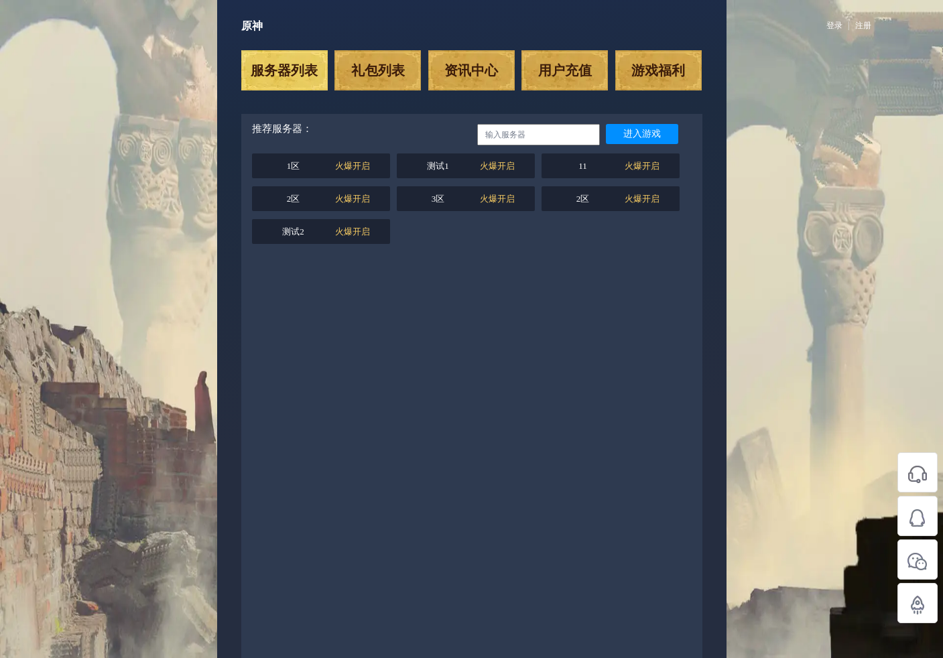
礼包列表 (378, 70)
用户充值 (565, 70)
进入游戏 (642, 134)
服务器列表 (284, 70)
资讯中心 (471, 70)
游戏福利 (658, 70)
